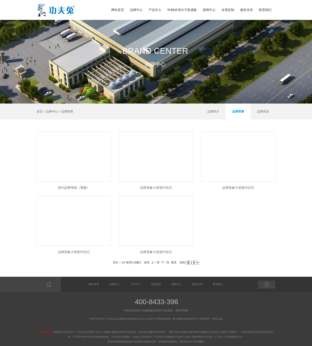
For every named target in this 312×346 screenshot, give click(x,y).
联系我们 (265, 10)
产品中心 (155, 10)
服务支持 (246, 10)
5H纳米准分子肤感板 (182, 10)
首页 (40, 111)
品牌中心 (136, 10)
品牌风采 (263, 111)
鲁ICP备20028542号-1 (185, 318)
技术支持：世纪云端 (210, 318)
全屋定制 (227, 10)
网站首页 (117, 10)
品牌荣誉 (67, 111)
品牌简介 (213, 111)
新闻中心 (209, 10)
